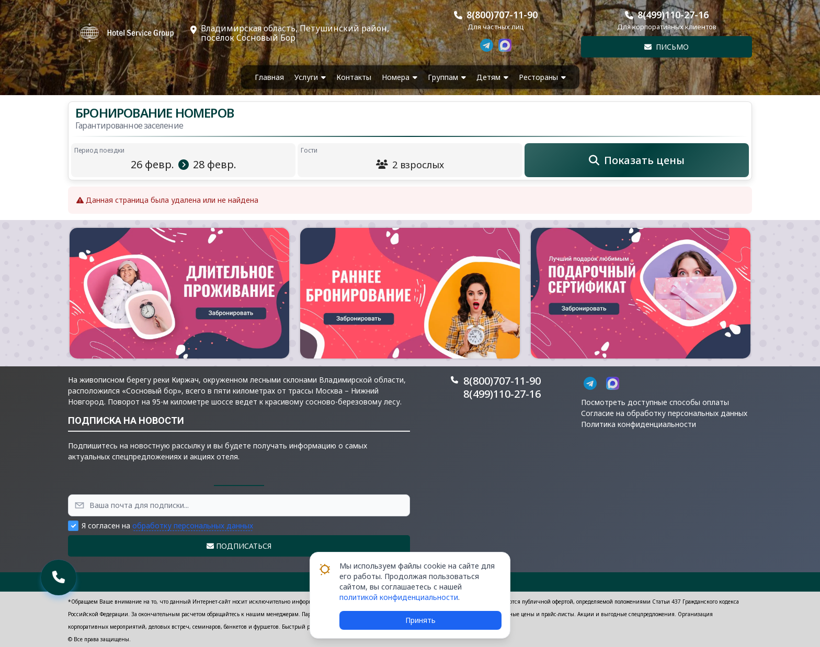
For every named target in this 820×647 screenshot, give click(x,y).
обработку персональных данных (192, 525)
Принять (420, 620)
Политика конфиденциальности (638, 424)
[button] (179, 293)
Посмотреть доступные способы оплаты (655, 402)
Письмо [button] (666, 47)
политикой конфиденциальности (398, 597)
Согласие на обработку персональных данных (664, 413)
